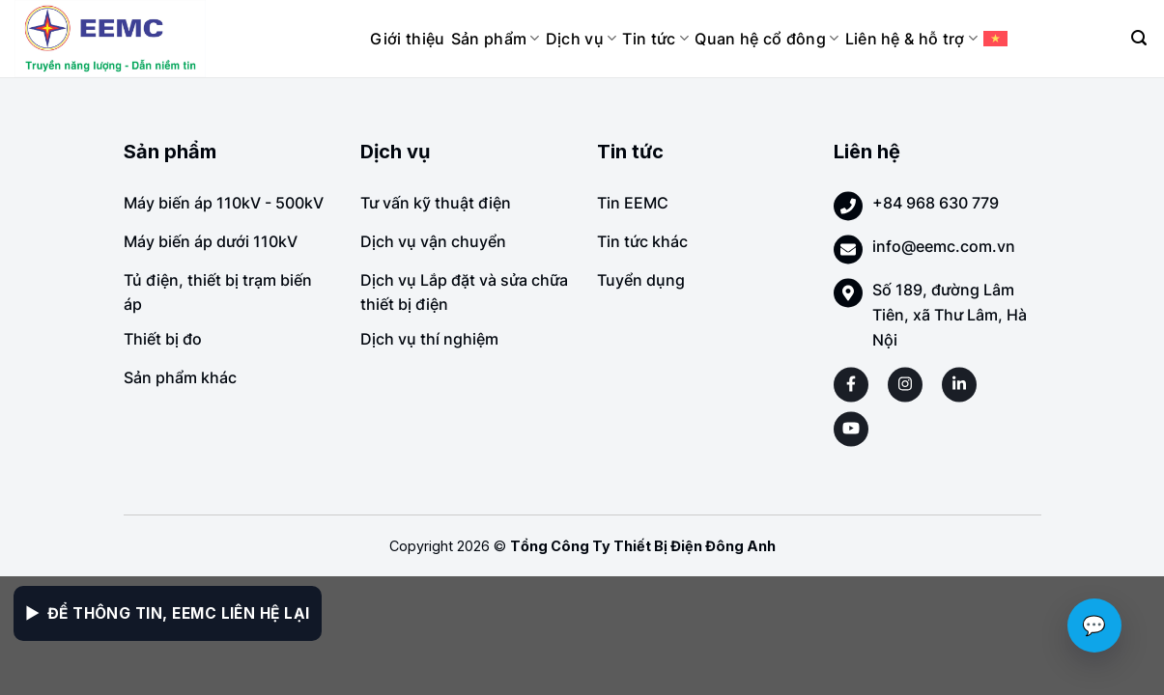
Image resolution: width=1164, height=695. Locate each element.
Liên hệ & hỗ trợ (912, 38)
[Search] (1139, 38)
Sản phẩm (495, 38)
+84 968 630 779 (935, 202)
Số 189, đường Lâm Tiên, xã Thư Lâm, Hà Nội (949, 314)
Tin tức (655, 38)
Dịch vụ (581, 38)
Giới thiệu (407, 38)
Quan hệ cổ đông (766, 38)
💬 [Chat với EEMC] (1094, 625)
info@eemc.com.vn (943, 246)
